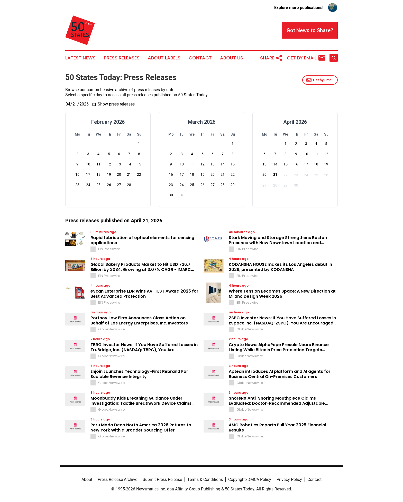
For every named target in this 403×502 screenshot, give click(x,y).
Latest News (80, 58)
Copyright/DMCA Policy (249, 479)
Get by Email (320, 80)
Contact (200, 58)
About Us (231, 58)
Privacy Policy (289, 479)
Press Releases (122, 58)
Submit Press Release (162, 479)
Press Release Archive (117, 479)
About (86, 479)
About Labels (164, 58)
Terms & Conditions (205, 479)
